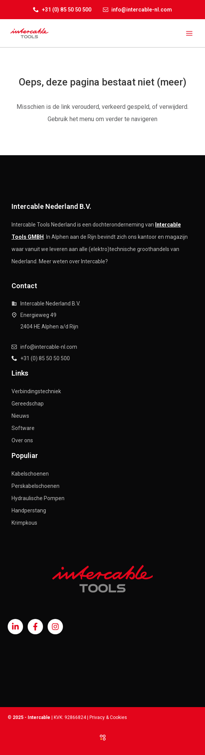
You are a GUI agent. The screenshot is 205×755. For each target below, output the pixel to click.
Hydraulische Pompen (38, 498)
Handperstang (29, 510)
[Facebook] (35, 626)
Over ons (22, 440)
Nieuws (20, 416)
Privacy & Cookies (108, 717)
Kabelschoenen (30, 474)
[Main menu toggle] (189, 33)
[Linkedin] (15, 626)
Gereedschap (28, 403)
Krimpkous (24, 523)
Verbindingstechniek (36, 391)
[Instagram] (55, 626)
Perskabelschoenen (36, 486)
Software (23, 428)
